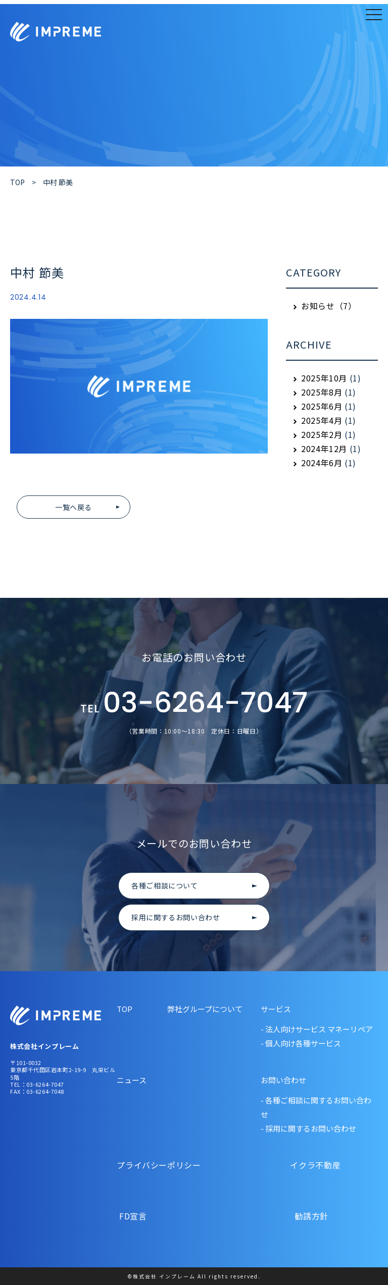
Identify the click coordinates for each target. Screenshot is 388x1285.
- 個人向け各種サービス (301, 1043)
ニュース (132, 1080)
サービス (276, 1008)
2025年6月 (321, 406)
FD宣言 (160, 1216)
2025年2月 (321, 434)
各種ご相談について (164, 885)
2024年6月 (321, 463)
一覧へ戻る (73, 507)
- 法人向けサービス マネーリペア (317, 1029)
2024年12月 (324, 448)
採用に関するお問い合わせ (175, 917)
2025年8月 (321, 392)
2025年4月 (321, 420)
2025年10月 (324, 378)
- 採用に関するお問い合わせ (308, 1128)
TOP (124, 1008)
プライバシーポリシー (160, 1165)
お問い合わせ (283, 1080)
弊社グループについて (205, 1008)
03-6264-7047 (194, 704)
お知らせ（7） (328, 306)
